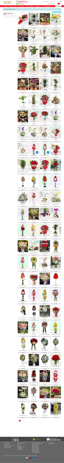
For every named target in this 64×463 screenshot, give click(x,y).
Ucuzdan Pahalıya (21, 11)
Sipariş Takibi (52, 1)
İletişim (18, 444)
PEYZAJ (38, 6)
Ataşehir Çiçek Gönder (35, 445)
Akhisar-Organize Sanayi (10, 9)
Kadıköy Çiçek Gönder (35, 449)
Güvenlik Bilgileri (19, 447)
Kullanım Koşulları (6, 444)
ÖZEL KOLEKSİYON (30, 6)
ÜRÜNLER (21, 6)
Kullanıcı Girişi (45, 1)
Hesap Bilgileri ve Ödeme (21, 446)
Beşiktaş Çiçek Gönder (35, 446)
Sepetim (58, 1)
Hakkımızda (19, 445)
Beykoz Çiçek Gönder (35, 447)
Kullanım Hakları (34, 455)
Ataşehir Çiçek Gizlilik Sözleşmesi (9, 445)
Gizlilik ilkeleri (29, 455)
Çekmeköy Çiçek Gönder (35, 448)
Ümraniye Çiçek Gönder (35, 450)
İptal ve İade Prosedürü (7, 446)
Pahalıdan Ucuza (29, 11)
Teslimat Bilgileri (19, 448)
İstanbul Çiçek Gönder (35, 444)
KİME (5, 6)
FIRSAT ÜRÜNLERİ (47, 6)
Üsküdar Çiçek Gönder (35, 451)
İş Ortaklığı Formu (20, 449)
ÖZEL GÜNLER (13, 6)
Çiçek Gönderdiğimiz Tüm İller (36, 452)
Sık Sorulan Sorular (7, 447)
